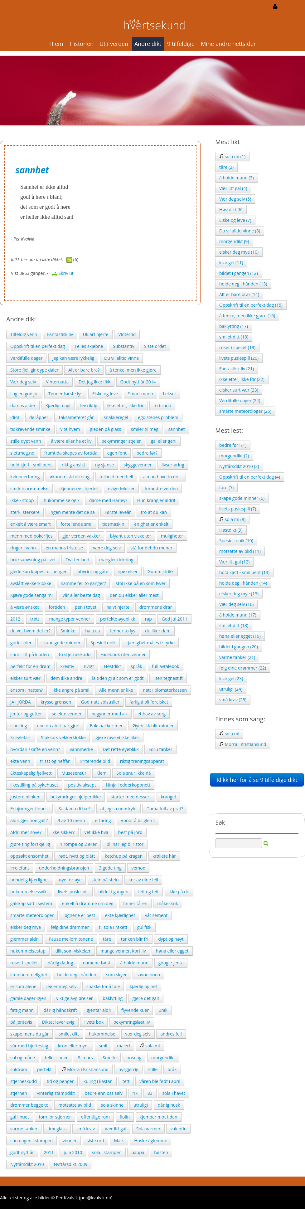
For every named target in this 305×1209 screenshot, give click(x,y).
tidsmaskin (113, 524)
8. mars (85, 1057)
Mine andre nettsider (228, 43)
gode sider (20, 643)
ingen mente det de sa (72, 512)
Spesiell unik (103, 643)
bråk (172, 1069)
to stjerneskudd (75, 654)
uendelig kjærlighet (29, 880)
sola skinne (112, 1105)
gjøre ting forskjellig (30, 844)
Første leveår (117, 512)
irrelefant (19, 868)
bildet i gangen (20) (238, 647)
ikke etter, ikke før (125, 405)
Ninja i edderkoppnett (128, 785)
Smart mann (140, 394)
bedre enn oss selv (104, 1093)
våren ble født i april (159, 1081)
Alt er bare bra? (83, 370)
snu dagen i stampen (31, 1140)
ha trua (92, 631)
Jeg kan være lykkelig (73, 358)
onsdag (134, 1057)
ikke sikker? (63, 832)
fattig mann (22, 1010)
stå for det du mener (151, 548)
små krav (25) (232, 700)
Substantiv (123, 346)
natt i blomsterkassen (165, 690)
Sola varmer (148, 1129)
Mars (119, 1140)
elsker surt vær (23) (238, 390)
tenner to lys (122, 631)
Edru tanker (160, 749)
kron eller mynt (73, 1046)
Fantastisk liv (60, 334)
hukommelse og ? (61, 500)
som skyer (116, 974)
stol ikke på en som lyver (141, 583)
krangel (168, 797)
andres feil (171, 1034)
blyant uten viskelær (130, 536)
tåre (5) (226, 487)
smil (103, 1046)
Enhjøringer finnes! (29, 809)
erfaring (103, 820)
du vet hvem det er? (30, 631)
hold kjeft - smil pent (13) (244, 572)
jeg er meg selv (61, 986)
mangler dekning (116, 560)
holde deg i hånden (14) (243, 583)
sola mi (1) (232, 156)
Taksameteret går (76, 417)
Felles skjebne (89, 346)
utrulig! (140, 1105)
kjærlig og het (143, 986)
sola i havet (173, 1093)
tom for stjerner (55, 1117)
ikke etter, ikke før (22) (241, 379)
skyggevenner (138, 465)
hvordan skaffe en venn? (35, 749)
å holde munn (134, 963)
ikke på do (179, 892)
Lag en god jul (24, 394)
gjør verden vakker (81, 536)
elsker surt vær (25, 678)
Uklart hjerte (96, 334)
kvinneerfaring (25, 477)
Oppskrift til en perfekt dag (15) (251, 305)
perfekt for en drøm (30, 666)
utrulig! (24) (230, 689)
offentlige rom (95, 1117)
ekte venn (20, 761)
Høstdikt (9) (231, 530)
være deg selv (107, 548)
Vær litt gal (115, 1129)
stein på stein (105, 880)
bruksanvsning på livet (33, 560)
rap (148, 619)
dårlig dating (60, 963)
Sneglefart (20, 737)
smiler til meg (144, 429)
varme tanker (23, 1129)
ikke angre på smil (71, 690)
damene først (96, 963)
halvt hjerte (117, 607)
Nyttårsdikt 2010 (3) (239, 466)
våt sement (156, 915)
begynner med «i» (109, 714)
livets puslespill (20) (239, 358)
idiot (14, 417)
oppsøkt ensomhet (29, 856)
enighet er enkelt (151, 524)
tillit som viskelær (72, 951)
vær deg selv (138, 1034)
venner (70, 1140)
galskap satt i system (31, 903)
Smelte (110, 1057)
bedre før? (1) (232, 445)
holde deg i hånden (76, 974)
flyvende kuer (135, 1010)
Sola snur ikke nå (133, 773)
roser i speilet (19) (237, 347)
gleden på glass (105, 429)
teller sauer (56, 1057)
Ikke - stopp (22, 500)
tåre (107, 939)
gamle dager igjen (28, 998)
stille (152, 1069)
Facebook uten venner (123, 654)
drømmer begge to (29, 1105)
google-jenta (171, 963)
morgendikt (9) (234, 241)
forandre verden (161, 488)
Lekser (170, 394)
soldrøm (18, 1069)
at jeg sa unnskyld (118, 809)
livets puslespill (73, 892)
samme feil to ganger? (83, 583)
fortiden (57, 607)
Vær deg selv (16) (236, 604)
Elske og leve (105, 394)
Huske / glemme (150, 1140)
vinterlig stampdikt (56, 1093)
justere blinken (25, 797)
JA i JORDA (20, 702)
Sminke (68, 631)
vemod (138, 868)
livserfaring (173, 465)
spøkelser (128, 571)
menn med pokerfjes (31, 536)
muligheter (172, 536)
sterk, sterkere (25, 512)
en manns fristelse (64, 548)
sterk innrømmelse (29, 488)
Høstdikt (112, 666)
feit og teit (148, 892)
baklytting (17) (233, 326)
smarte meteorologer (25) (245, 411)
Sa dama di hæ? (74, 809)
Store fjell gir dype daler (34, 370)
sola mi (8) (232, 519)
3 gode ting (110, 868)
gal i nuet (19, 1117)
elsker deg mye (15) (239, 594)
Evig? (89, 666)
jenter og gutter (26, 714)
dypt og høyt (170, 939)
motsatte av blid (74, 1105)
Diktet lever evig (58, 1022)
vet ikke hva (97, 832)
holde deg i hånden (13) (243, 284)
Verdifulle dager (26, 358)
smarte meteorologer (32, 915)
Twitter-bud (77, 560)
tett (126, 1081)
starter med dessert (131, 797)
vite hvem (70, 429)
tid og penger (60, 1081)
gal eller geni (163, 441)
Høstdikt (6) (231, 209)
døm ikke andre (66, 678)
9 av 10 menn (71, 820)
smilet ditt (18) (233, 337)
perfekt (44, 1069)
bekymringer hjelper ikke (76, 797)
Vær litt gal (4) (233, 188)
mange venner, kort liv (123, 951)
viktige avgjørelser (74, 998)
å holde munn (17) (237, 615)
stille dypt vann (25, 441)
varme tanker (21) (237, 657)
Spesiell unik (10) (236, 541)
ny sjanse (104, 465)
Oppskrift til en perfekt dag (37, 346)
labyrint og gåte (92, 571)
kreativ (67, 666)
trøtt (34, 619)
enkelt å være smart (30, 524)
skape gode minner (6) (241, 498)
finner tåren (135, 903)
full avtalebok (165, 666)
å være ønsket (24, 607)
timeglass (57, 1129)
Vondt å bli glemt (138, 820)
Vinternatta (57, 382)
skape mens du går (29, 1034)
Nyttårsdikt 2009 (70, 1164)
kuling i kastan (98, 1081)
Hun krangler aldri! (156, 500)
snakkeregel (116, 417)
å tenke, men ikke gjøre (133, 370)
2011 (49, 1152)
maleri (123, 1046)
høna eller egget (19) (240, 636)
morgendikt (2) (234, 456)
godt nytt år (22, 1152)
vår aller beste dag (81, 595)
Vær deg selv (23, 382)
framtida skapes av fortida (70, 453)
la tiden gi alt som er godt (117, 678)
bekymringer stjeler (121, 441)
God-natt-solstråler (100, 702)
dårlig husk (169, 1105)
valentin (178, 1129)
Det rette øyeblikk (120, 749)
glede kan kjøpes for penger (38, 571)
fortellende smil (76, 524)
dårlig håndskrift (60, 1010)
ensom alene (23, 986)
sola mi (150, 1046)
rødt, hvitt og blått (76, 856)
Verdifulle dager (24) (239, 400)
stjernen (18, 1093)
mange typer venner (69, 619)
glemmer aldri (24, 939)
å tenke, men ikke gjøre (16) (247, 316)
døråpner (38, 417)
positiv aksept (82, 785)
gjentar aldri (99, 1010)
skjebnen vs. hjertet (78, 488)
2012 (15, 619)
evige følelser (121, 488)
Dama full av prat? (164, 809)
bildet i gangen (113, 892)
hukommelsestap (28, 951)
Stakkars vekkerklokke (63, 737)
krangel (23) (231, 678)
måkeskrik (167, 903)
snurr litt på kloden (29, 654)
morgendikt (163, 1057)
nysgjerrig (128, 1069)
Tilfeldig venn (23, 334)
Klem (101, 773)
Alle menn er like (116, 690)
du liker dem (158, 631)
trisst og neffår (55, 761)
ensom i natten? (26, 690)
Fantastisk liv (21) (236, 369)
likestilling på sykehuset (34, 785)
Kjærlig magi (58, 405)
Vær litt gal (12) (234, 562)
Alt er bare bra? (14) (239, 294)
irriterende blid (95, 761)
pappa (137, 1152)
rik (135, 1093)
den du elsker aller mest (134, 595)
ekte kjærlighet (120, 915)
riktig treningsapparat (142, 761)
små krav (85, 1129)
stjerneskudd (23, 1081)
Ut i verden (113, 43)
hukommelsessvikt (29, 892)
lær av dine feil (143, 880)
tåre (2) (226, 167)
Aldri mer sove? (25, 832)
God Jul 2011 (174, 619)
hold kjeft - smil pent (31, 465)
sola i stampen (107, 1152)
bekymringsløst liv (132, 1022)
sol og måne (22, 1057)
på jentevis (21, 1022)
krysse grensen (56, 702)
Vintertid (127, 334)
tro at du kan (154, 512)
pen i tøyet (85, 607)
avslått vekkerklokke (30, 583)
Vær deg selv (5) (235, 199)
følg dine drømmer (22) (242, 668)
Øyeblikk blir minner (153, 726)
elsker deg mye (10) (239, 252)
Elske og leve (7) (235, 220)
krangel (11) (231, 263)
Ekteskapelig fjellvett (31, 773)
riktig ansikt (73, 465)
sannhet (176, 429)
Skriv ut (63, 273)
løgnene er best (79, 915)
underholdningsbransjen (64, 868)
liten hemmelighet (28, 974)
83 (150, 1093)
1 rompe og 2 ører (78, 844)
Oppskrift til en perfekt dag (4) (249, 477)
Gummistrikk (161, 571)
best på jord (130, 832)
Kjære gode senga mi (31, 595)
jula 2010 (73, 1152)
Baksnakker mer (106, 726)
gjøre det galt (146, 998)
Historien (82, 43)
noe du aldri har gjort (58, 726)
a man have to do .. (162, 477)
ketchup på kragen (124, 856)
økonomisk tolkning (70, 477)
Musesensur (73, 773)
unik (163, 1010)
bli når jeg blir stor (125, 844)
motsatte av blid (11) (240, 551)
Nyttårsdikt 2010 (27, 1164)
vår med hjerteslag (29, 1046)
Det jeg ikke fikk (94, 382)
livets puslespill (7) (237, 509)
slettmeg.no (22, 453)
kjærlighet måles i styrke (150, 643)
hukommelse (102, 1034)
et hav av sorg (152, 714)
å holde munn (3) (236, 178)
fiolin (125, 1117)
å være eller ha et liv (71, 441)
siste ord (95, 1140)
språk (136, 666)
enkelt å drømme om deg (87, 903)
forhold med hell (116, 477)
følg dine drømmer (70, 927)
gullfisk (144, 927)
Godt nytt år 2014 (138, 382)
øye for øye (70, 880)
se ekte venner (66, 714)
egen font (117, 453)
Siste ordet (155, 346)
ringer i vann (23, 548)
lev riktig (88, 405)
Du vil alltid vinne (121, 358)
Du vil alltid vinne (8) (239, 231)
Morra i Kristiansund (85, 1069)
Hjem (56, 43)
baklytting (113, 998)
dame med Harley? (108, 500)
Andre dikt (147, 43)
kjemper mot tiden (158, 1117)
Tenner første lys (65, 394)
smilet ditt (69, 1034)
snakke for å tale (103, 986)
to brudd (162, 405)
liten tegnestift (168, 678)
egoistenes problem (158, 417)
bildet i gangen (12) (238, 273)
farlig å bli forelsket (148, 702)
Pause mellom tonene (71, 939)
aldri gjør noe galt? (29, 820)
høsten (161, 1152)
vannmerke (81, 749)
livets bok (94, 1022)
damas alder (23, 405)
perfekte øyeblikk (117, 619)
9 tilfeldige (181, 43)
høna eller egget (172, 951)
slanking (18, 726)
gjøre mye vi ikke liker (117, 737)
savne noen (148, 974)
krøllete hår (164, 856)
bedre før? (147, 453)
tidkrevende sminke (30, 429)
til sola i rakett (113, 927)
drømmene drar (155, 607)
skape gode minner (60, 643)
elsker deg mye (25, 927)
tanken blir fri (134, 939)
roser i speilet (24, 963)
